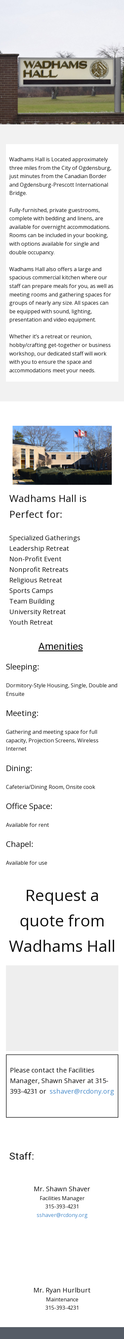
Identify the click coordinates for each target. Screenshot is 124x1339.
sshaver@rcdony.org (82, 1091)
